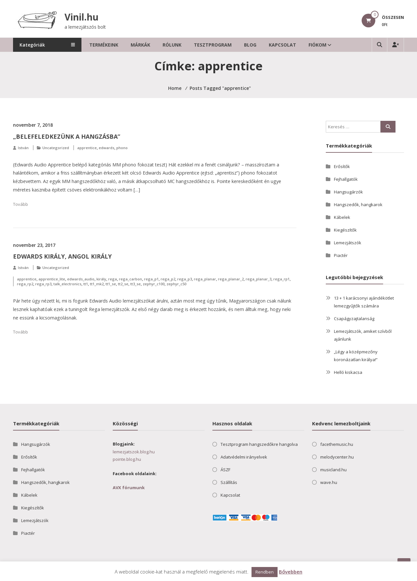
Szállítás (229, 482)
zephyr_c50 (176, 283)
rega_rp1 (281, 278)
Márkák (149, 45)
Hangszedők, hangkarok (358, 204)
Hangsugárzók (348, 192)
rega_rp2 (25, 283)
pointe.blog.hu (127, 459)
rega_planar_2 (231, 278)
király (101, 278)
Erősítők (342, 166)
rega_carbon (130, 278)
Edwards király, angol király (62, 256)
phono (122, 147)
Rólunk (180, 45)
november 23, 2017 (34, 245)
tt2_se (123, 283)
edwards (106, 147)
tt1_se (111, 283)
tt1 (85, 283)
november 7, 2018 (33, 125)
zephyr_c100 (154, 283)
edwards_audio (80, 278)
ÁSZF (225, 470)
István (23, 147)
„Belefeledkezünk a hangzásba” (66, 136)
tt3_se (135, 283)
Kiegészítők (345, 230)
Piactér (341, 255)
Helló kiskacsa (348, 372)
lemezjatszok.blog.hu (134, 452)
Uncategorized (55, 147)
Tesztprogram (221, 45)
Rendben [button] (264, 572)
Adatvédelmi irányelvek (244, 457)
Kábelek (342, 217)
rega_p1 (151, 278)
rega (112, 278)
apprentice (87, 147)
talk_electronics (67, 283)
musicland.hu (333, 470)
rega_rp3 (43, 283)
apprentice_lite (51, 278)
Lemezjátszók (347, 243)
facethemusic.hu (336, 444)
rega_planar (205, 278)
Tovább (20, 204)
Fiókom (326, 45)
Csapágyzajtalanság (354, 318)
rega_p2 (168, 278)
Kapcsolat (291, 45)
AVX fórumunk (129, 487)
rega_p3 (184, 278)
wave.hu (328, 482)
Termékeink (112, 45)
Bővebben (290, 571)
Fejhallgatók (346, 179)
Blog (258, 45)
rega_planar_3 (258, 278)
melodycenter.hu (337, 457)
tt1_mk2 (97, 283)
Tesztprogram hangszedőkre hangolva (259, 444)
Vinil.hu (82, 17)
